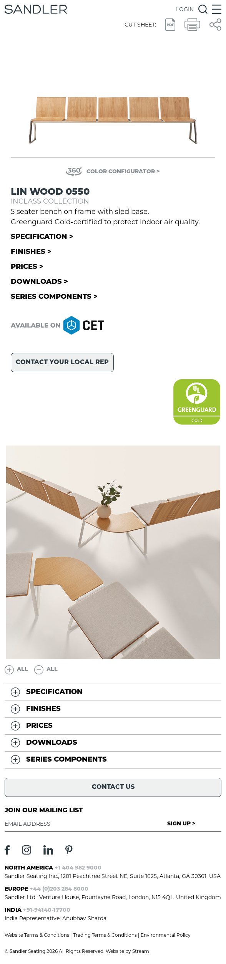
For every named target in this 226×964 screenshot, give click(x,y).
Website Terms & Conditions (37, 935)
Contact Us (113, 787)
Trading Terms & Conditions (105, 935)
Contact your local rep (62, 362)
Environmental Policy (166, 935)
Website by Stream (127, 951)
